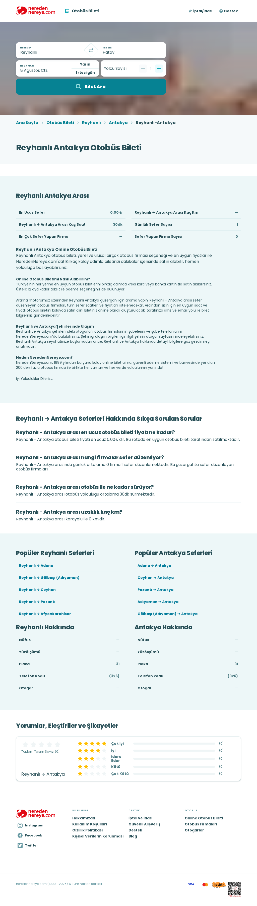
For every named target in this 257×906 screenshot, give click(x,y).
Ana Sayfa (27, 122)
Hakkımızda (83, 818)
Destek (231, 11)
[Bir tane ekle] (159, 69)
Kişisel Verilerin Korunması (98, 836)
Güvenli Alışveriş (144, 824)
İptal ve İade (140, 818)
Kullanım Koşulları (89, 824)
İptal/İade (202, 11)
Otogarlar (194, 830)
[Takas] (91, 50)
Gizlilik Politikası (87, 830)
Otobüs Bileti (60, 122)
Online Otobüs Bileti (204, 818)
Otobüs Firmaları (201, 824)
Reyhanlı (91, 122)
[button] (200, 11)
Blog (132, 836)
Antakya (118, 122)
